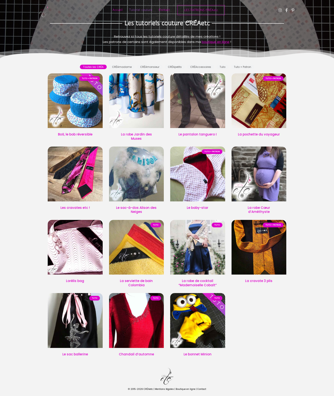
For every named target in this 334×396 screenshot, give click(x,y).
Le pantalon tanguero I (198, 134)
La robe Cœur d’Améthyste (259, 209)
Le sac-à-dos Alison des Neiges (136, 209)
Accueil (117, 10)
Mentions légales (164, 389)
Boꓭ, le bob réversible (75, 134)
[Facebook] (286, 10)
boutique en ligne (215, 42)
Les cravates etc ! (75, 207)
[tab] (93, 67)
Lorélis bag (75, 281)
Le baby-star (197, 207)
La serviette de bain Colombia (136, 283)
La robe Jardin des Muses (136, 136)
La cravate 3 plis (258, 281)
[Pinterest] (293, 10)
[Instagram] (280, 10)
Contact (164, 10)
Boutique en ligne (185, 389)
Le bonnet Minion (198, 354)
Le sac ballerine (75, 354)
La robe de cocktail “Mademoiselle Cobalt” (198, 283)
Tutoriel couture (140, 10)
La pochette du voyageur (259, 134)
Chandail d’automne (136, 354)
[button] (201, 10)
